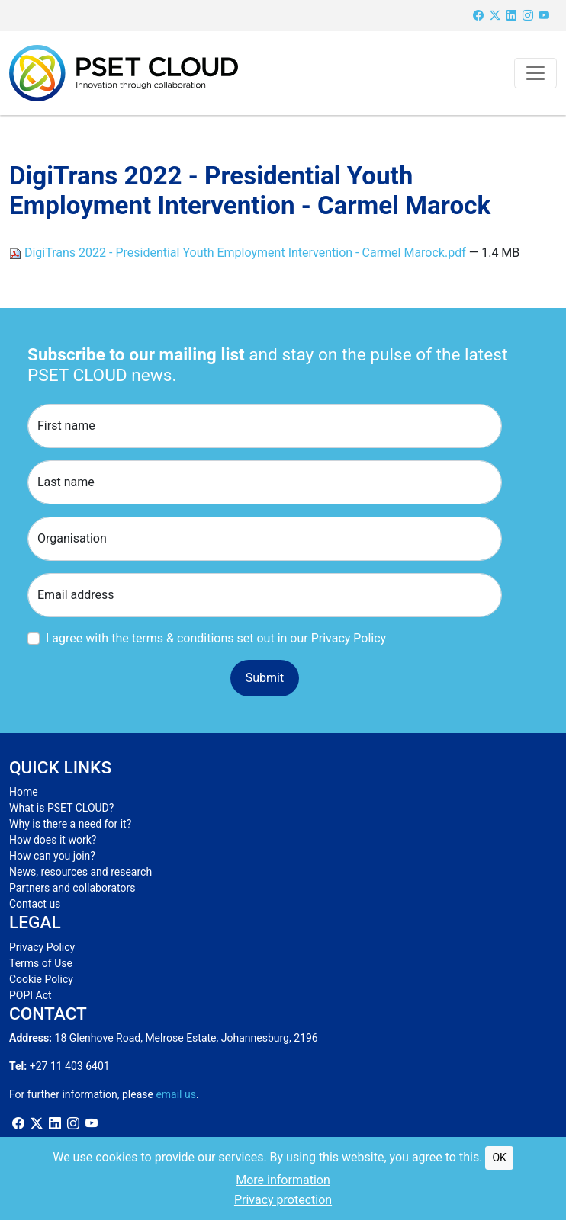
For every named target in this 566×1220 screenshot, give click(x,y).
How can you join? (52, 856)
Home (23, 792)
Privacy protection (283, 1200)
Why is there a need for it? (70, 824)
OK (499, 1157)
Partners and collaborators (72, 888)
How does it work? (52, 840)
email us (176, 1094)
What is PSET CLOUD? (61, 808)
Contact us (34, 904)
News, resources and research (80, 872)
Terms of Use (40, 963)
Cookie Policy (41, 979)
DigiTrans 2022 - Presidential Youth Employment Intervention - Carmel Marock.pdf (239, 252)
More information (283, 1180)
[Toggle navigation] (535, 73)
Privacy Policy (42, 947)
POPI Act (30, 995)
